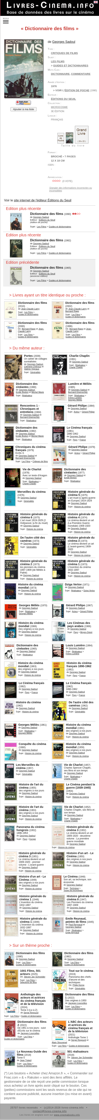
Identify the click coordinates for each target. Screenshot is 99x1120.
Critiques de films (64, 53)
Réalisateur (80, 365)
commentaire (80, 73)
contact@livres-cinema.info (50, 1111)
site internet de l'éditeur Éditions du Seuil (43, 200)
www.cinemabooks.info (67, 1115)
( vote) (62, 181)
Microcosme (59, 107)
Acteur (77, 412)
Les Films (58, 61)
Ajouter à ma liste (23, 109)
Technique (74, 888)
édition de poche (77, 90)
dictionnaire (60, 73)
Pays (75, 440)
